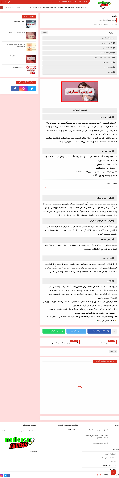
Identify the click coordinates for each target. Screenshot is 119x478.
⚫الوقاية (111, 72)
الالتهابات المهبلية (19, 67)
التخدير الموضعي (19, 21)
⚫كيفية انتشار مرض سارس (104, 58)
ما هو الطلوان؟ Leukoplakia (16, 33)
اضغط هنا (71, 430)
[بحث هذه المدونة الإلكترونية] (22, 431)
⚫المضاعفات (109, 67)
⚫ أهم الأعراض (109, 48)
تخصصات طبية (81, 7)
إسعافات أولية (48, 7)
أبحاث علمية (37, 7)
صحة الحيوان (10, 7)
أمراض (29, 7)
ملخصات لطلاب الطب (80, 2)
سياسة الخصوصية (67, 2)
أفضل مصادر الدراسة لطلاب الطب (97, 430)
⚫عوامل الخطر (109, 63)
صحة (23, 7)
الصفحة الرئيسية (110, 454)
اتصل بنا (51, 2)
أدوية (18, 7)
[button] (99, 331)
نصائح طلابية (58, 7)
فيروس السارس (108, 38)
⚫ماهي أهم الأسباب (107, 53)
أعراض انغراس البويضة (17, 56)
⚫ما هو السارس (108, 43)
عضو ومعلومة (70, 7)
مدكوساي (100, 475)
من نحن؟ (57, 2)
